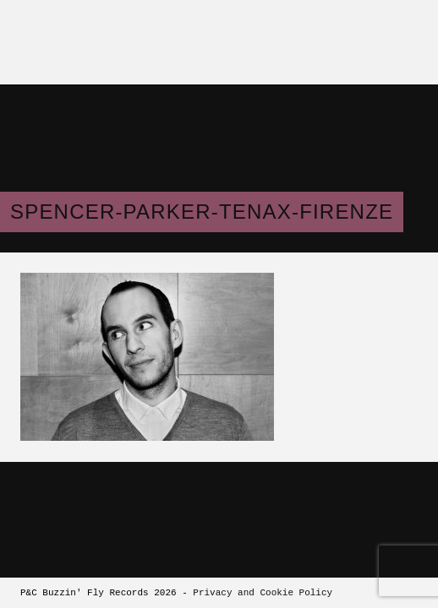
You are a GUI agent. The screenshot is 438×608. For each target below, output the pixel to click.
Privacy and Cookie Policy (262, 593)
